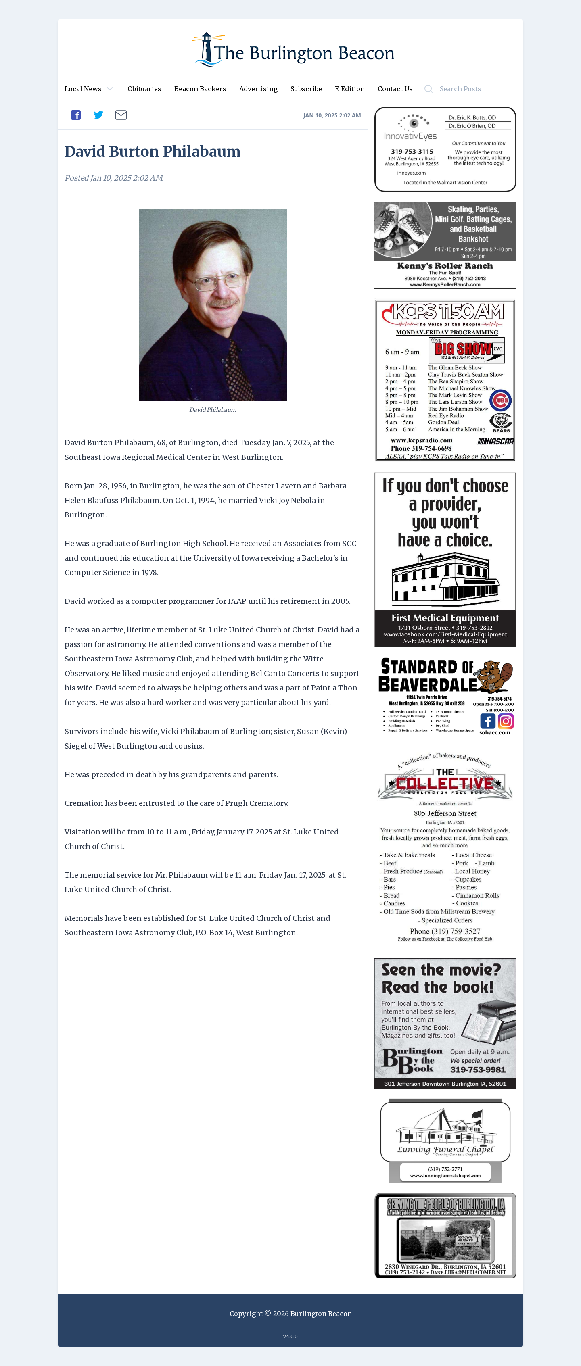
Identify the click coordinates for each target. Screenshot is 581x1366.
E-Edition (350, 89)
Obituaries (144, 89)
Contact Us (395, 89)
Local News (83, 89)
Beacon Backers (200, 89)
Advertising (258, 89)
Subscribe (306, 89)
